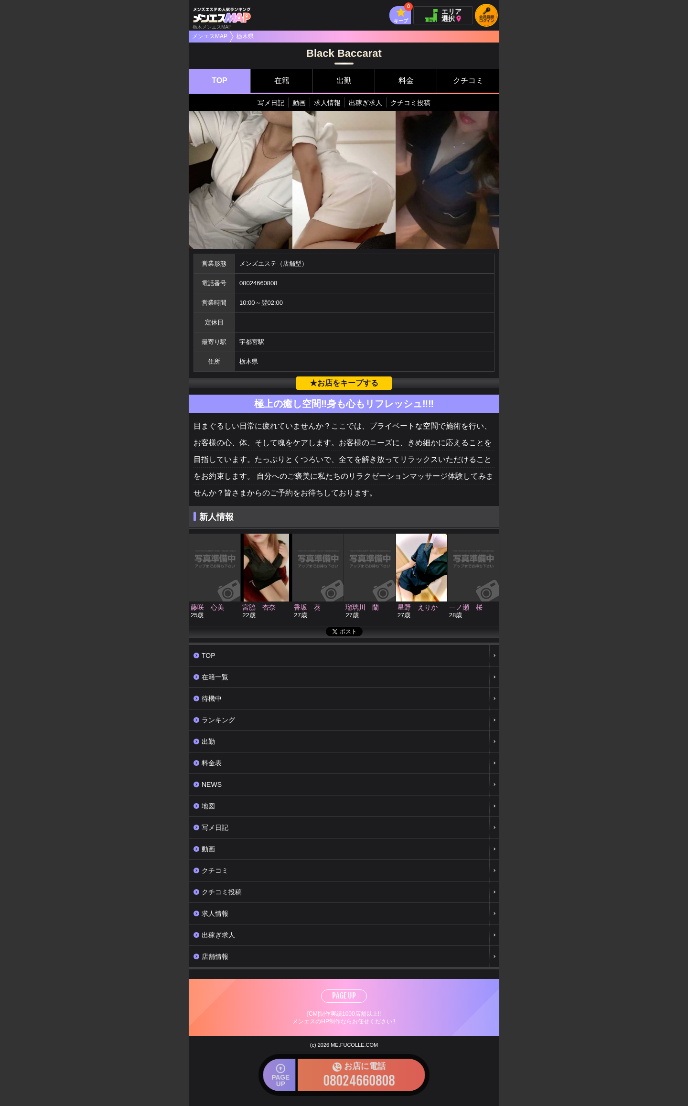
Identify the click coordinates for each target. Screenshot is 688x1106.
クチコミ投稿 (410, 103)
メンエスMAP (209, 36)
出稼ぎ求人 (365, 103)
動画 (299, 103)
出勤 (344, 80)
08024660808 (258, 283)
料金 (406, 80)
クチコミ (468, 80)
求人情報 (327, 103)
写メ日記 (271, 103)
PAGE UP (344, 995)
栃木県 (245, 36)
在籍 (282, 80)
